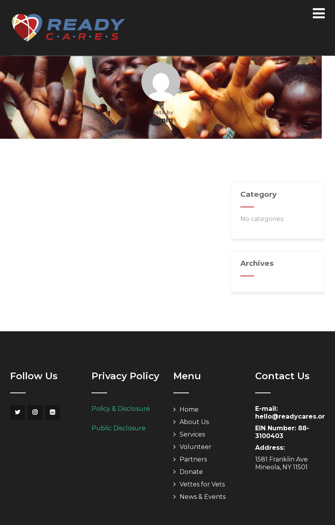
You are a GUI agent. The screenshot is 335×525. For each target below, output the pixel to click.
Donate (191, 472)
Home (189, 409)
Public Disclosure (119, 428)
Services (192, 434)
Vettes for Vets (202, 484)
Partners (193, 459)
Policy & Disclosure (121, 408)
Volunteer (196, 447)
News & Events (203, 496)
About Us (194, 422)
